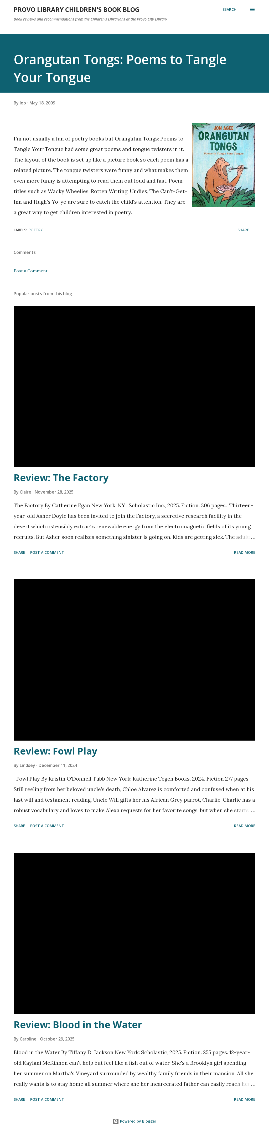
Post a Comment (31, 270)
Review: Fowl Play (55, 751)
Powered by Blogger (134, 1121)
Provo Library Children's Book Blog (76, 9)
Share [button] (243, 229)
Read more (244, 552)
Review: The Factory (61, 477)
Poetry (35, 229)
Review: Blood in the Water (78, 1024)
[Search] (229, 9)
